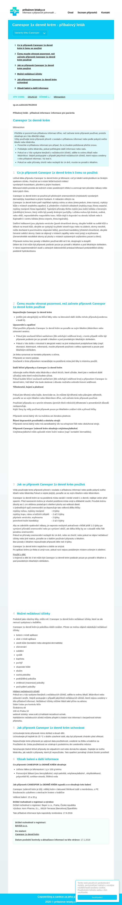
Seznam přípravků (87, 12)
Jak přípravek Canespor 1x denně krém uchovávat (37, 81)
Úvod (70, 12)
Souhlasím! (97, 897)
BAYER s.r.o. (21, 825)
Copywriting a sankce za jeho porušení (61, 896)
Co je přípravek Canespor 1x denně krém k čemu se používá (35, 46)
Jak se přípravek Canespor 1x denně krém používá (35, 66)
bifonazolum (59, 97)
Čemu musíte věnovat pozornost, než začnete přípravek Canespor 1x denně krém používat (36, 57)
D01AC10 (32, 97)
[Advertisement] (88, 62)
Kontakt (105, 12)
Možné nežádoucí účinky (29, 74)
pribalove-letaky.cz (33, 9)
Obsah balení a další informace (32, 88)
